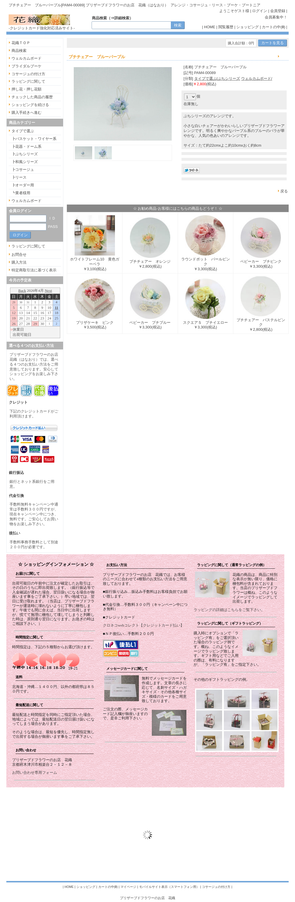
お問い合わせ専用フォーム (34, 772)
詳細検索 (121, 18)
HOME (209, 27)
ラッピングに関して (28, 81)
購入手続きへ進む (26, 112)
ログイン (259, 11)
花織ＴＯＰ (21, 43)
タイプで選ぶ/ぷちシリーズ (217, 78)
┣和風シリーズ (25, 162)
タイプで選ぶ (23, 131)
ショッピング (247, 27)
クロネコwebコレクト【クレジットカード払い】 (143, 625)
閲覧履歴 (225, 27)
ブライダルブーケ (26, 66)
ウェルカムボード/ (256, 78)
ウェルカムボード (26, 58)
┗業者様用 (21, 193)
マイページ (128, 886)
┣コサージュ (23, 169)
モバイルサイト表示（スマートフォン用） (169, 886)
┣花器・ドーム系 (26, 146)
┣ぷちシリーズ (25, 154)
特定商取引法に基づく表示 (34, 270)
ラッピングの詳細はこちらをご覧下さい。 (229, 610)
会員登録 (277, 11)
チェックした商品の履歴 (32, 97)
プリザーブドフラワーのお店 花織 (147, 898)
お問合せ (19, 254)
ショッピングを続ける (30, 105)
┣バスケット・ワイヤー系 (34, 139)
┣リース (19, 177)
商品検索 (19, 50)
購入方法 (19, 262)
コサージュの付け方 (28, 74)
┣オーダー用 (23, 185)
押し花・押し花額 (26, 89)
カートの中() (273, 27)
